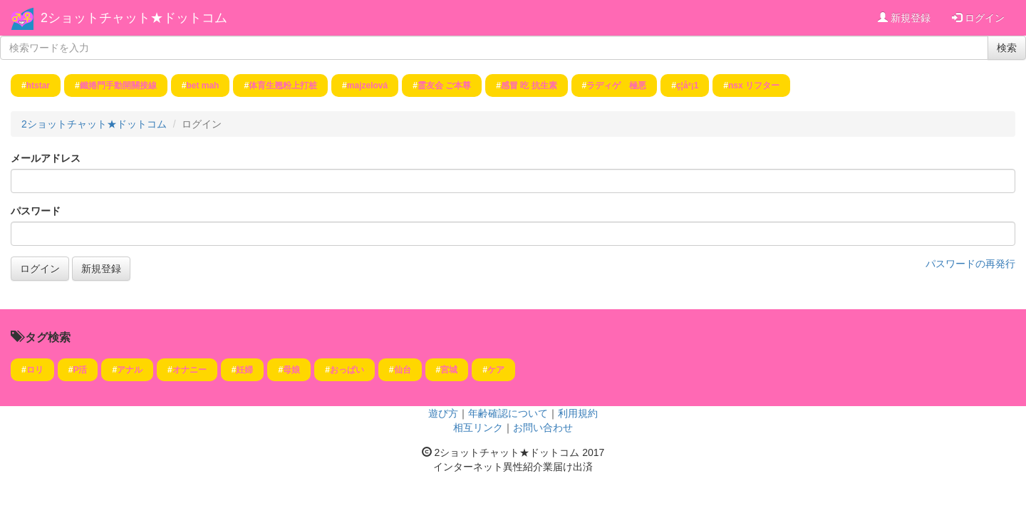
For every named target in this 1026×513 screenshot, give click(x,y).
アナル (129, 370)
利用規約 (578, 413)
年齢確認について (508, 413)
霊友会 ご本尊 (444, 85)
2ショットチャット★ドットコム (134, 18)
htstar (38, 85)
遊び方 (443, 413)
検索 (1007, 47)
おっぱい (347, 370)
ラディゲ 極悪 (616, 85)
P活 (80, 370)
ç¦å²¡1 (687, 85)
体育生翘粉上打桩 (283, 85)
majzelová (367, 85)
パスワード (36, 211)
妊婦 (244, 370)
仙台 (402, 370)
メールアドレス (46, 158)
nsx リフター (753, 85)
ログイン (978, 18)
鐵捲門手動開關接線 (118, 85)
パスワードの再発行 (970, 263)
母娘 (291, 370)
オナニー (189, 370)
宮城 (448, 370)
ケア (495, 370)
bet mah (202, 85)
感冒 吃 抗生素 (529, 85)
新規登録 (904, 18)
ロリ (34, 370)
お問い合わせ (543, 427)
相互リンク (478, 427)
